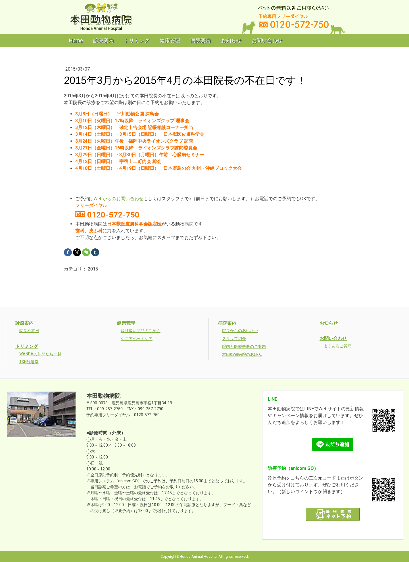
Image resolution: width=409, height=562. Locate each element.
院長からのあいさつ (240, 330)
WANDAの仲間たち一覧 (40, 354)
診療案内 (103, 40)
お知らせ (231, 40)
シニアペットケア (137, 338)
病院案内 (200, 40)
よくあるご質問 (337, 346)
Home (76, 40)
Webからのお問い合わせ (118, 198)
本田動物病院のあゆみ (242, 354)
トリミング (136, 40)
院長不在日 (29, 330)
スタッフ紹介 (234, 338)
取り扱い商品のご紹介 (140, 330)
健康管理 (170, 40)
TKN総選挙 (29, 362)
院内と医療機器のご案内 (244, 346)
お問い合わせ (267, 40)
